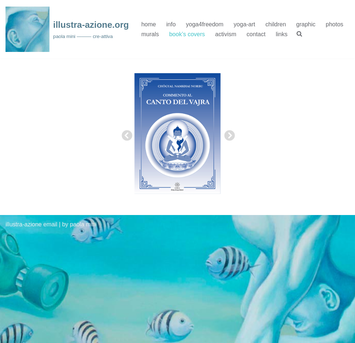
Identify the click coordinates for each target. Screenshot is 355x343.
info (171, 24)
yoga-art (244, 24)
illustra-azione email (31, 224)
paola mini (83, 224)
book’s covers (187, 34)
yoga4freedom (204, 24)
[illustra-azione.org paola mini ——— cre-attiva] (67, 29)
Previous (124, 133)
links (282, 34)
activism (225, 34)
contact (256, 34)
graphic (305, 24)
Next (227, 133)
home (148, 24)
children (276, 24)
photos (334, 24)
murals (150, 34)
